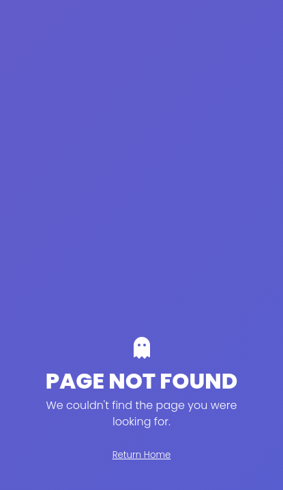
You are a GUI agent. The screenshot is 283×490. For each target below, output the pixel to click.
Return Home (142, 454)
